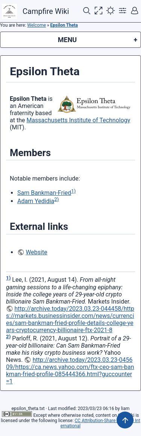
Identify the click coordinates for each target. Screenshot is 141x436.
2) (56, 199)
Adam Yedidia (35, 201)
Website (36, 252)
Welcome (36, 25)
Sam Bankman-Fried (44, 192)
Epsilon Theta (64, 25)
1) (73, 191)
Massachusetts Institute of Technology (78, 120)
